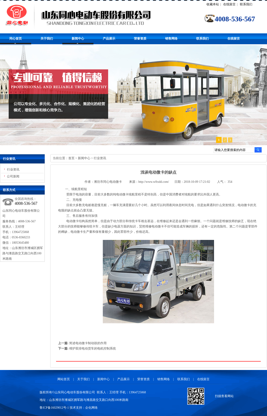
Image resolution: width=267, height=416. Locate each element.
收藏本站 (212, 4)
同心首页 (15, 38)
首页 (71, 158)
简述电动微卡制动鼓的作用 (88, 343)
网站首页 (63, 379)
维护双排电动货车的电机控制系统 (92, 348)
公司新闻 (13, 176)
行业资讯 (13, 169)
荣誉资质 (140, 38)
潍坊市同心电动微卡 (108, 181)
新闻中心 (78, 38)
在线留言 (229, 4)
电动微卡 (122, 194)
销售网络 (171, 38)
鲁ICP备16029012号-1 (54, 407)
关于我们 (46, 38)
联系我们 (246, 4)
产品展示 (109, 38)
